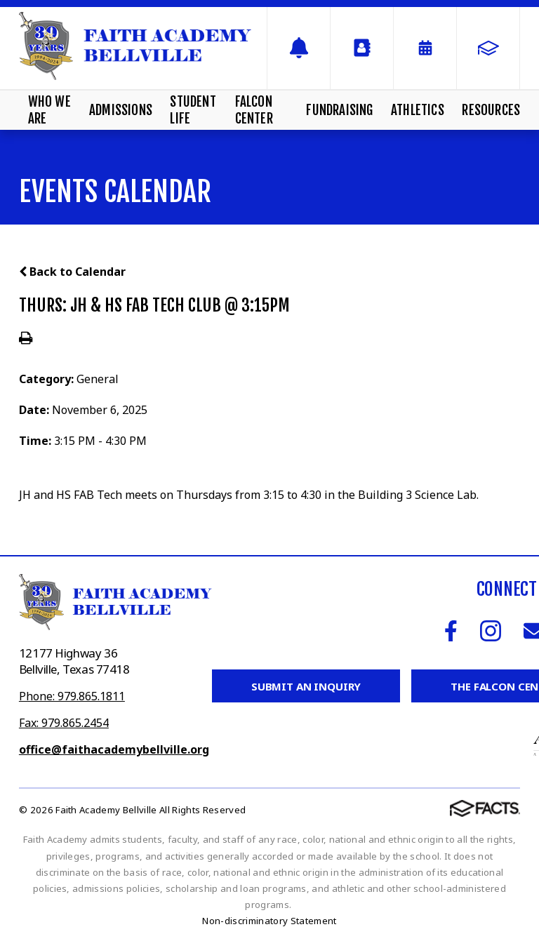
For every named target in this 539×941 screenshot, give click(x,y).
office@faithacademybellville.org (114, 749)
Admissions (120, 110)
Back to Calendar (72, 271)
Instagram (490, 630)
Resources (491, 110)
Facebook (451, 630)
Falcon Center (254, 110)
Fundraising (339, 110)
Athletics (417, 110)
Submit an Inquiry (306, 686)
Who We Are (49, 110)
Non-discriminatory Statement (269, 920)
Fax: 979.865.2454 (64, 722)
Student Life (192, 110)
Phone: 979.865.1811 (72, 696)
